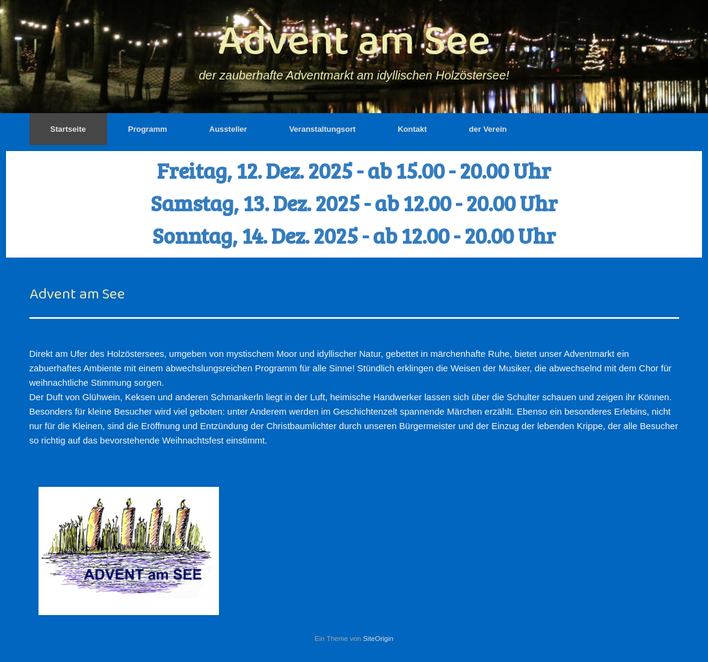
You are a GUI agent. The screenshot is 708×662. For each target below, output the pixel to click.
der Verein (488, 129)
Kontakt (412, 129)
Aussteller (228, 129)
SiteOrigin (378, 638)
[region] (354, 204)
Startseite (68, 129)
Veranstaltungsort (322, 129)
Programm (147, 129)
